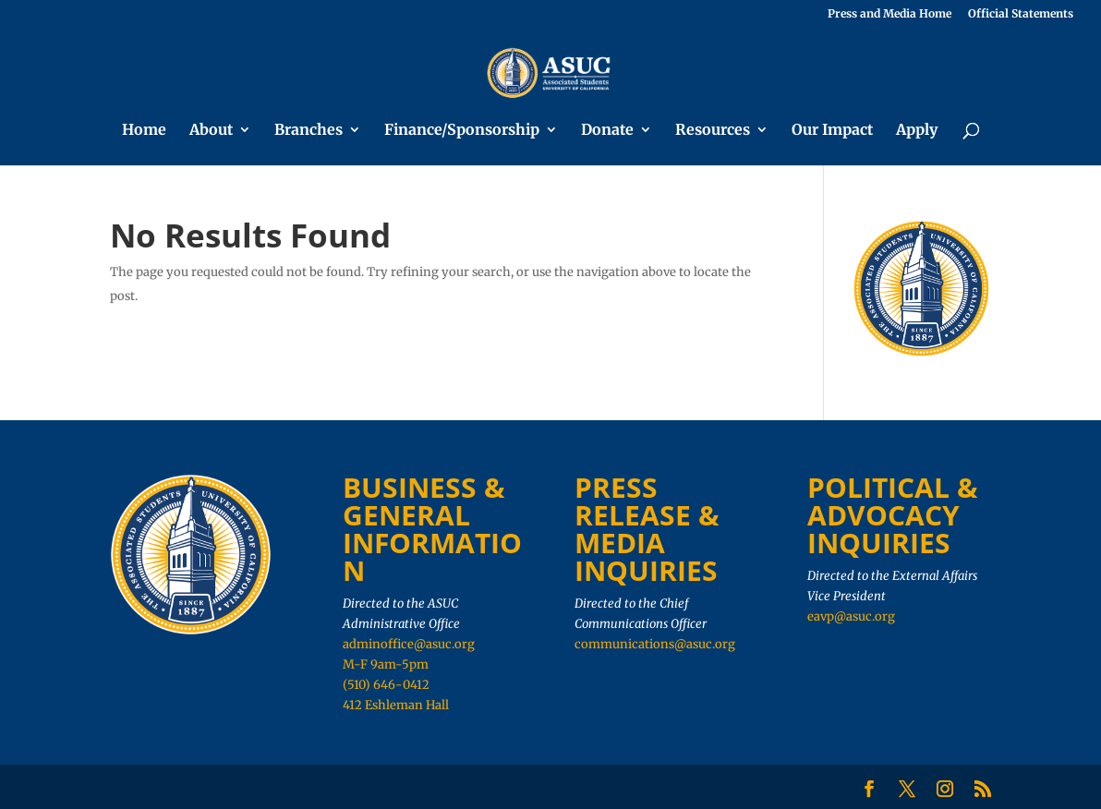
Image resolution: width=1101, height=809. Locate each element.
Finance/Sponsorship (461, 131)
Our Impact (832, 131)
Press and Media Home (889, 14)
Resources (712, 131)
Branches (308, 131)
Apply (917, 131)
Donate (607, 131)
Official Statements (1020, 14)
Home (144, 131)
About (211, 131)
